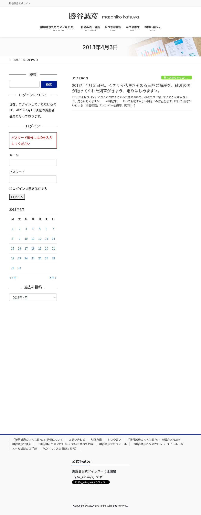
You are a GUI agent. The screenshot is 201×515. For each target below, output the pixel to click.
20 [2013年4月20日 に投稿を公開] (46, 248)
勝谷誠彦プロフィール (113, 444)
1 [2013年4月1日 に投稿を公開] (12, 229)
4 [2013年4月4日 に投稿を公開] (33, 229)
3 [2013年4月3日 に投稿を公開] (26, 229)
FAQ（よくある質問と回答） (60, 449)
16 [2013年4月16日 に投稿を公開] (19, 248)
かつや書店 (114, 439)
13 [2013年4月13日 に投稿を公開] (46, 239)
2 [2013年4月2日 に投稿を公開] (19, 229)
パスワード (17, 171)
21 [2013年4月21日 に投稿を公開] (53, 248)
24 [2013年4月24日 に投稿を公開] (26, 258)
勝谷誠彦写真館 (21, 444)
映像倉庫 (96, 439)
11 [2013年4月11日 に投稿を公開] (33, 239)
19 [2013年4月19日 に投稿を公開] (39, 248)
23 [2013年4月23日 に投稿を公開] (19, 258)
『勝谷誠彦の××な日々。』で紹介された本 (154, 439)
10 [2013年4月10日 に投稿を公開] (26, 239)
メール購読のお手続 (24, 449)
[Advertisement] (33, 364)
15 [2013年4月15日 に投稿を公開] (12, 248)
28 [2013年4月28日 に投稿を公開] (53, 258)
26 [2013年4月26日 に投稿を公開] (39, 258)
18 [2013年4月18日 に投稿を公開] (33, 248)
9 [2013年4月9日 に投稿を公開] (19, 239)
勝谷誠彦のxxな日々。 (176, 77)
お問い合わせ (77, 439)
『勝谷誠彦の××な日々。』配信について (37, 439)
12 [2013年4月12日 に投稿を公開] (39, 239)
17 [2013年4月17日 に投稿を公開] (26, 248)
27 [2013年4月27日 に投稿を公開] (46, 258)
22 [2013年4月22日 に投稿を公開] (12, 258)
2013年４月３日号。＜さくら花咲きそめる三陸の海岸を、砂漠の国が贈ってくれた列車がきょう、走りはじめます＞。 (131, 88)
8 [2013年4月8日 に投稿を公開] (12, 239)
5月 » (53, 277)
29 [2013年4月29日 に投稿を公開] (12, 268)
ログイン (17, 196)
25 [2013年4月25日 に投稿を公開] (33, 258)
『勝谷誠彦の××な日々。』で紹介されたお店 (65, 444)
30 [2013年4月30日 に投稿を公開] (19, 268)
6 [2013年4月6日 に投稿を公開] (46, 229)
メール (14, 154)
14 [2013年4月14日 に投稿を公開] (53, 239)
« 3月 (12, 277)
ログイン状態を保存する (30, 188)
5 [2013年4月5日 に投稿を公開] (40, 229)
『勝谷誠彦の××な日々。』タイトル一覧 (157, 444)
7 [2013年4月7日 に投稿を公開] (53, 229)
